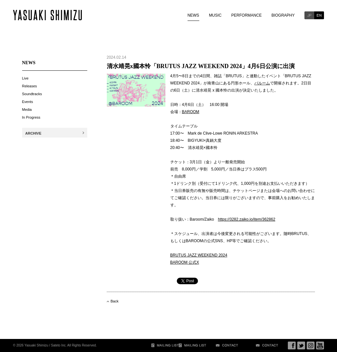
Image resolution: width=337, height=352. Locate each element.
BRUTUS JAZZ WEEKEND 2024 (198, 255)
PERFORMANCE (246, 15)
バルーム (262, 83)
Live (25, 78)
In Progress (31, 117)
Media (27, 109)
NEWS (193, 15)
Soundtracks (32, 94)
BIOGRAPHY (283, 15)
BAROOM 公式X (184, 262)
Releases (29, 86)
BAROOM (190, 112)
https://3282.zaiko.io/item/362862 (246, 219)
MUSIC (215, 15)
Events (27, 102)
